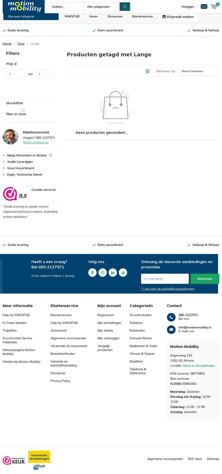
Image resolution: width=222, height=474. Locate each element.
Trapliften (10, 334)
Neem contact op (35, 146)
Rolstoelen (137, 334)
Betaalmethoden (63, 357)
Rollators (136, 326)
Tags (21, 47)
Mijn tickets (105, 334)
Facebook (92, 275)
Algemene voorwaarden (68, 341)
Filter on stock (23, 115)
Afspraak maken (178, 20)
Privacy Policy (60, 384)
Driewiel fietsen (141, 341)
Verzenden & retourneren (69, 349)
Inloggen (188, 6)
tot (30, 77)
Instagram (102, 275)
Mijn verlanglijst (108, 341)
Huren (93, 19)
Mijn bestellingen (109, 326)
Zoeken (125, 6)
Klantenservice (142, 19)
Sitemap (213, 462)
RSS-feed (195, 462)
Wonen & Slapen (142, 357)
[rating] (10, 197)
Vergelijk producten (105, 351)
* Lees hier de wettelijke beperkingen (167, 292)
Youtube (123, 275)
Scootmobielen (141, 318)
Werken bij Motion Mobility (21, 365)
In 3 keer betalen (15, 326)
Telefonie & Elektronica (138, 374)
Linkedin (113, 275)
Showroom (114, 19)
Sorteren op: (166, 74)
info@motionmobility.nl (195, 330)
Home (7, 47)
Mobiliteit (136, 364)
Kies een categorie (21, 19)
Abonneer (205, 282)
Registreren (106, 318)
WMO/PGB (72, 19)
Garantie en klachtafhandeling (64, 366)
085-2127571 (51, 270)
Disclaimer (58, 376)
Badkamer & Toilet (143, 349)
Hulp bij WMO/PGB (16, 318)
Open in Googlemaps (198, 369)
